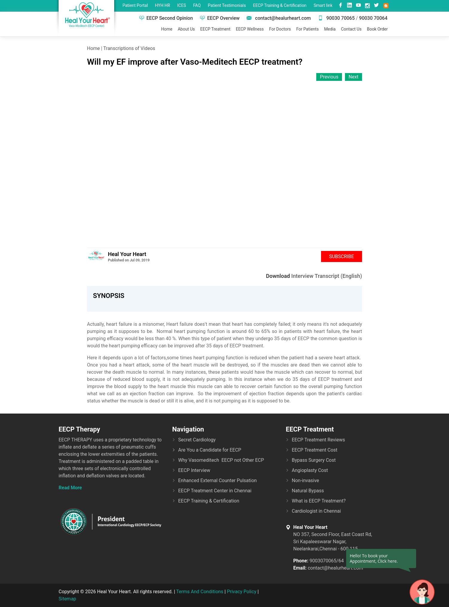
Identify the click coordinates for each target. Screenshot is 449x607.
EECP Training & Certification (279, 5)
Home (166, 29)
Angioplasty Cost (310, 470)
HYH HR (162, 5)
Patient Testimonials (227, 5)
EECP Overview (219, 18)
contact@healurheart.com (279, 18)
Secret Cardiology (197, 440)
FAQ (197, 5)
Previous (329, 77)
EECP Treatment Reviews (318, 440)
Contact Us (351, 29)
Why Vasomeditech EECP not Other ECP (221, 460)
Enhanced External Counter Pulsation (217, 480)
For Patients (307, 29)
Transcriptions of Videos (129, 48)
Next (353, 77)
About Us (186, 29)
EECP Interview (194, 470)
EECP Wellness (250, 29)
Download (278, 276)
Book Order (377, 29)
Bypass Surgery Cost (314, 460)
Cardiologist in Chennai (316, 511)
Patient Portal (135, 5)
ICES (181, 5)
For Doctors (280, 29)
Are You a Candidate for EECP (209, 450)
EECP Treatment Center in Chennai (214, 491)
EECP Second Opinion (166, 18)
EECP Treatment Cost (314, 450)
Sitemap (67, 599)
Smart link (323, 5)
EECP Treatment (215, 29)
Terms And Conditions (199, 591)
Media (330, 29)
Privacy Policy (241, 591)
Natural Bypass (308, 491)
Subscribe (341, 256)
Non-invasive (305, 480)
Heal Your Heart (127, 254)
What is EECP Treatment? (319, 501)
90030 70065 (336, 18)
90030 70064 (373, 18)
